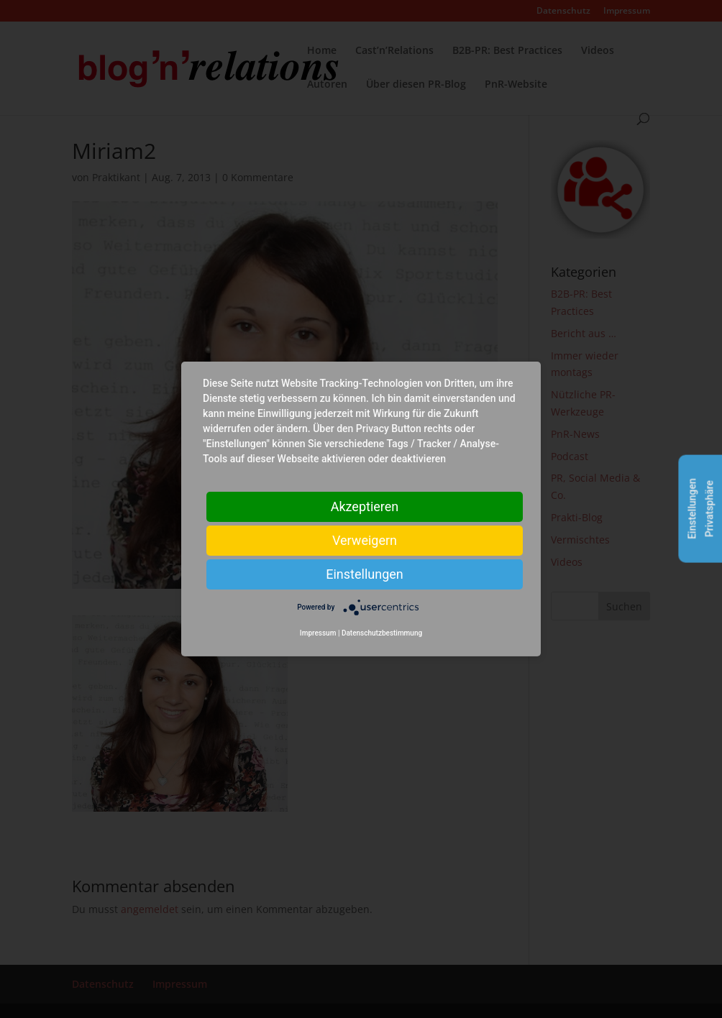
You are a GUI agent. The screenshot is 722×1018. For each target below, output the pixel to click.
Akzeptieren (365, 506)
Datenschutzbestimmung (382, 633)
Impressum (318, 633)
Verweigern (364, 540)
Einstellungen (364, 574)
